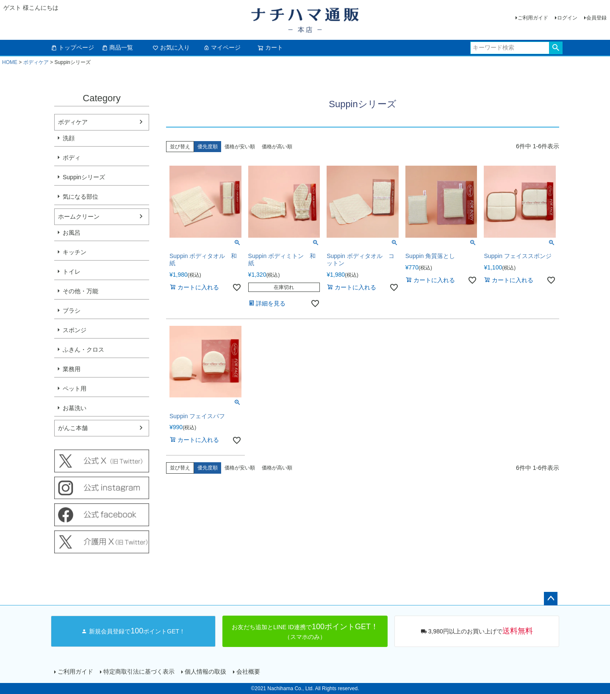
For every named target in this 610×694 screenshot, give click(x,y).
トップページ (72, 47)
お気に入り (171, 47)
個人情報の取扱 (205, 671)
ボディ (71, 157)
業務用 (71, 369)
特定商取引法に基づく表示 (139, 671)
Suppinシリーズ (84, 177)
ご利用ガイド (533, 18)
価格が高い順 (277, 147)
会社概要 (248, 671)
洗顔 (69, 138)
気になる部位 (80, 196)
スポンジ (74, 330)
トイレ (71, 271)
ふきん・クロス (83, 349)
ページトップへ (550, 598)
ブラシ (71, 310)
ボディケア (36, 62)
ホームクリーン (79, 216)
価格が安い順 (240, 147)
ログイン (567, 18)
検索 (555, 48)
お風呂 (71, 232)
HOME (9, 62)
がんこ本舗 (73, 428)
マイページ (222, 47)
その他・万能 (80, 291)
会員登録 (596, 18)
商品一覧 (117, 47)
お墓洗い (74, 408)
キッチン (74, 252)
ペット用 (74, 388)
